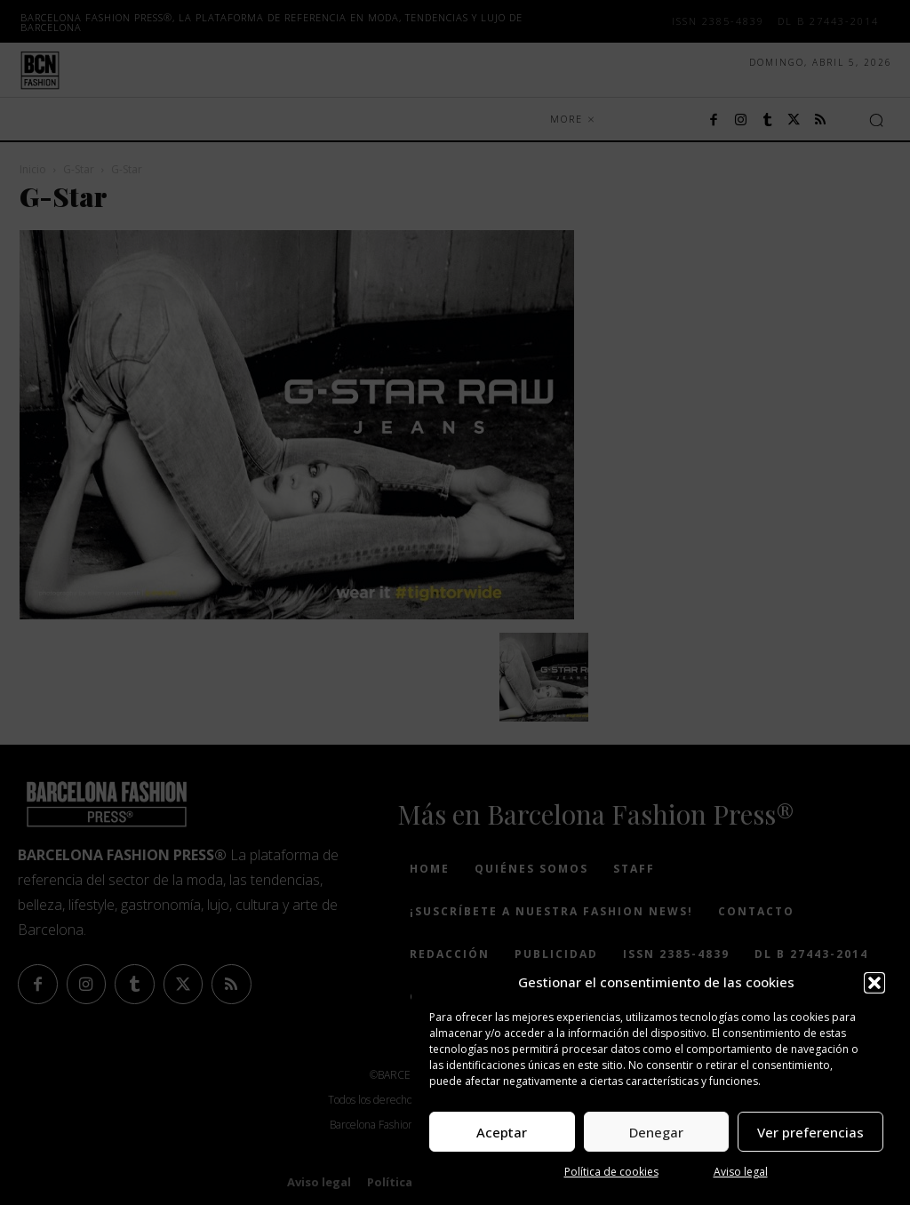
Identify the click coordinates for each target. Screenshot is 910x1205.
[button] (874, 983)
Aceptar (501, 1132)
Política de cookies (611, 1171)
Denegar (656, 1132)
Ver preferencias (810, 1132)
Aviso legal (741, 1171)
